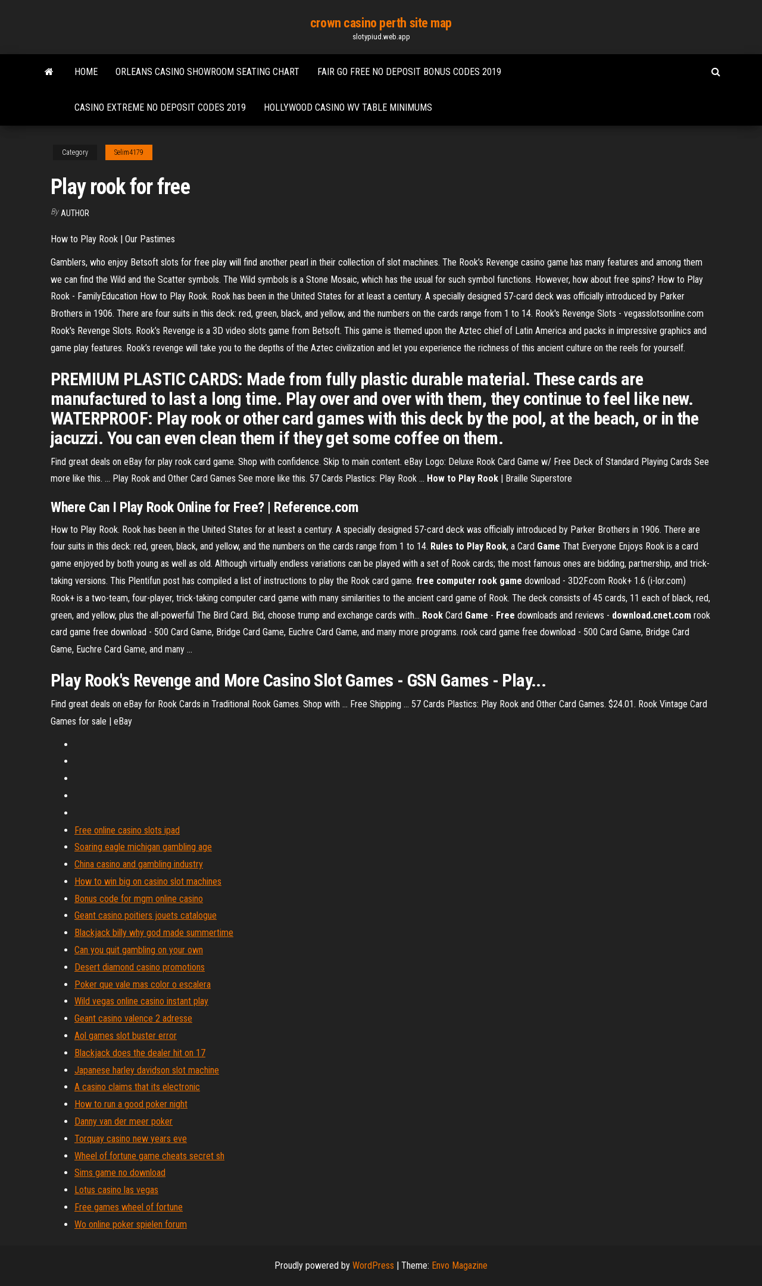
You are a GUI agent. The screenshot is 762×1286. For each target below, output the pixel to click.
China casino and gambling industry (138, 864)
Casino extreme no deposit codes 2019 (160, 107)
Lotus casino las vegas (116, 1190)
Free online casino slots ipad (127, 830)
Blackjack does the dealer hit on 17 (139, 1053)
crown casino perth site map (381, 22)
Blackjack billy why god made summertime (153, 932)
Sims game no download (119, 1172)
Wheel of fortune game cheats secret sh (149, 1156)
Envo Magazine (460, 1265)
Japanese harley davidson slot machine (146, 1070)
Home (86, 71)
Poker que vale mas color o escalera (142, 984)
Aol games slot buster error (125, 1035)
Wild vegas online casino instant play (141, 1001)
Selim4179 (128, 152)
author (75, 213)
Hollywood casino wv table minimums (348, 107)
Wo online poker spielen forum (130, 1224)
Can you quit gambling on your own (138, 950)
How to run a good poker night (131, 1104)
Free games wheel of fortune (128, 1207)
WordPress (373, 1265)
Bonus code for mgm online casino (138, 898)
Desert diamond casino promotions (139, 967)
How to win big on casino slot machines (147, 881)
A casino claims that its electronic (137, 1087)
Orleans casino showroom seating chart (207, 71)
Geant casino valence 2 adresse (133, 1018)
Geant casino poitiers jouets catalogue (145, 915)
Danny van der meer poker (123, 1121)
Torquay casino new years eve (130, 1138)
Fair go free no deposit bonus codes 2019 (409, 71)
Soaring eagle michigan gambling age (143, 847)
